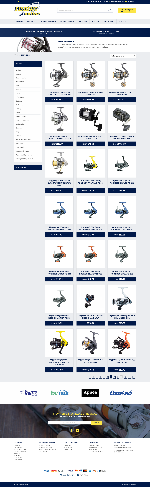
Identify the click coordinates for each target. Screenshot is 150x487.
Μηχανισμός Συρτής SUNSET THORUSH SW (90, 137)
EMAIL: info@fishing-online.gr (122, 447)
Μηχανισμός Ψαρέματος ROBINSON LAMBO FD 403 (90, 272)
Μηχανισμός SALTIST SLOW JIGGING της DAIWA (91, 317)
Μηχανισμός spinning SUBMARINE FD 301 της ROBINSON (59, 362)
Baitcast (19, 101)
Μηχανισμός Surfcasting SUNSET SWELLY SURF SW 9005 (59, 183)
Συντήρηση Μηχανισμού (24, 159)
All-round (19, 143)
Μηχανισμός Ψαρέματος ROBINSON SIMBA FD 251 (122, 272)
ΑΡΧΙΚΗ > (17, 55)
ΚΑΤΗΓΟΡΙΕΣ (18, 442)
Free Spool (20, 147)
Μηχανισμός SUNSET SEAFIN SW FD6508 (121, 93)
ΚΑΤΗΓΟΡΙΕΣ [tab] (19, 64)
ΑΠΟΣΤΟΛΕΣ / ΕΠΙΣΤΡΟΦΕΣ (47, 449)
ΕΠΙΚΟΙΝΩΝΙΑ (68, 449)
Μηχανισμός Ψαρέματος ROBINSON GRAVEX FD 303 (122, 182)
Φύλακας (19, 105)
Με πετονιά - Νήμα (22, 151)
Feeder (18, 136)
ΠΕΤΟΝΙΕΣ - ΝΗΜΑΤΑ (67, 21)
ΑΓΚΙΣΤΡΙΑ (95, 21)
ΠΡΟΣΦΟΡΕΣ (123, 21)
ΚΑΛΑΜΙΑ (19, 21)
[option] (29, 393)
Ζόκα (18, 93)
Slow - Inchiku (21, 78)
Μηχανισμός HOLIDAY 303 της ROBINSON (122, 361)
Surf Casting (20, 124)
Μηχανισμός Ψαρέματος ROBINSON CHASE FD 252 (122, 228)
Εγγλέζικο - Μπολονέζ (24, 139)
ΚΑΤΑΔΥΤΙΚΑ (83, 21)
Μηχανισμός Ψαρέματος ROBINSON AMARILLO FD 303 (90, 182)
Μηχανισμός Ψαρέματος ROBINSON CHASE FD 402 (90, 228)
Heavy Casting (21, 116)
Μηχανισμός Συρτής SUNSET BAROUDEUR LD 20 (122, 137)
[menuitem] (19, 21)
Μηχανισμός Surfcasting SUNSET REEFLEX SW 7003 (59, 93)
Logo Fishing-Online (27, 10)
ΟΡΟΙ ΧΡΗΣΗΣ (43, 451)
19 (129, 377)
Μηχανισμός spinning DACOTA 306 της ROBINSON (122, 317)
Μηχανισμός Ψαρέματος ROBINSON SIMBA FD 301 (59, 317)
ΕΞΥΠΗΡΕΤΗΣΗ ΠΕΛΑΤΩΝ (47, 442)
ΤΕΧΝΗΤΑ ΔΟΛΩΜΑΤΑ (48, 21)
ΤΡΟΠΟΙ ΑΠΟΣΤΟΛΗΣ (45, 447)
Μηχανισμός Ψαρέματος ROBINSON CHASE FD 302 (59, 228)
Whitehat (133, 484)
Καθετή (18, 89)
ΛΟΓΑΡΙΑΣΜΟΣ (93, 442)
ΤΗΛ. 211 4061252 (119, 445)
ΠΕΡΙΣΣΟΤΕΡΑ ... (109, 21)
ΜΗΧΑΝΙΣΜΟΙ (31, 21)
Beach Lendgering (22, 120)
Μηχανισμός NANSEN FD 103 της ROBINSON (90, 361)
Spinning (19, 128)
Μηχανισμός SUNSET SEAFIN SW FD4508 (90, 93)
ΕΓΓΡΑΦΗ (121, 2)
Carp (17, 132)
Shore (18, 112)
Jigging (18, 74)
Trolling (18, 70)
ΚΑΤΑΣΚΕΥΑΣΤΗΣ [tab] (21, 167)
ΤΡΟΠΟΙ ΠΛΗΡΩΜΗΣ (45, 445)
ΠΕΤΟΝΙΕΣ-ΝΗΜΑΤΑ (20, 451)
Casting (18, 109)
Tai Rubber (20, 82)
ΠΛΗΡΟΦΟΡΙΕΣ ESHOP (71, 442)
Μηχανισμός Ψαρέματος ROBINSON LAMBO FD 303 (59, 272)
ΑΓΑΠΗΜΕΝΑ (93, 449)
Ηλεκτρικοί (20, 97)
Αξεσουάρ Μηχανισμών (24, 155)
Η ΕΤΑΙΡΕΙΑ (67, 445)
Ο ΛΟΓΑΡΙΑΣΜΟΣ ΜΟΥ (96, 447)
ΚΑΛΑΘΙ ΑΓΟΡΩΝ (94, 445)
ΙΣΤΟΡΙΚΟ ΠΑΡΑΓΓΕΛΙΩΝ (96, 451)
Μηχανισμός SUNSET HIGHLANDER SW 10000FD (59, 137)
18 (125, 377)
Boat (17, 85)
